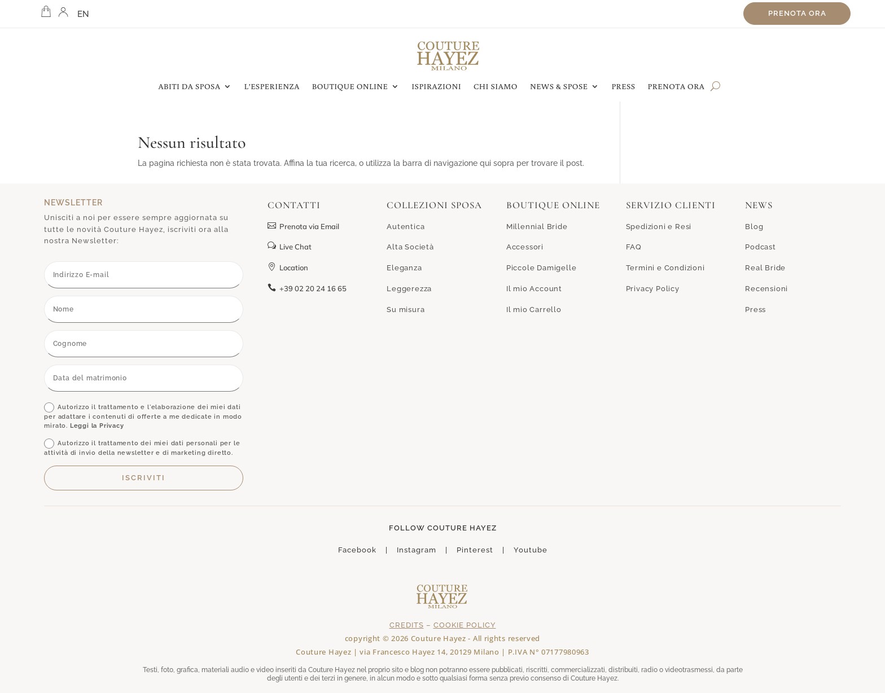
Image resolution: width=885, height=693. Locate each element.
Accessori (525, 247)
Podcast (760, 247)
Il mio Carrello (534, 309)
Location (288, 267)
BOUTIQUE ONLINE (350, 86)
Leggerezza (409, 288)
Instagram (416, 550)
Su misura (405, 309)
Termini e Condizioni (665, 268)
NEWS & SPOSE (559, 86)
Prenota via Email (303, 226)
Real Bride (765, 268)
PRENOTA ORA (676, 86)
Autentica (405, 226)
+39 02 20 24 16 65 (307, 288)
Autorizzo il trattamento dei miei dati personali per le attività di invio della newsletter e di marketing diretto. (142, 447)
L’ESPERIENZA (272, 86)
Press (755, 309)
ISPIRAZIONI (436, 86)
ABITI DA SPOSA (190, 86)
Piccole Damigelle (541, 268)
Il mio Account (534, 288)
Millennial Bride (537, 226)
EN (83, 14)
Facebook (357, 550)
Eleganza (404, 268)
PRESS (623, 86)
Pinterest (475, 550)
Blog (754, 226)
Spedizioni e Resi (659, 226)
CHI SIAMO (496, 86)
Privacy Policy (653, 288)
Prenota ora (797, 13)
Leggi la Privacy (97, 425)
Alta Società (410, 247)
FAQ (634, 247)
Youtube (530, 550)
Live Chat (290, 246)
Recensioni (766, 288)
